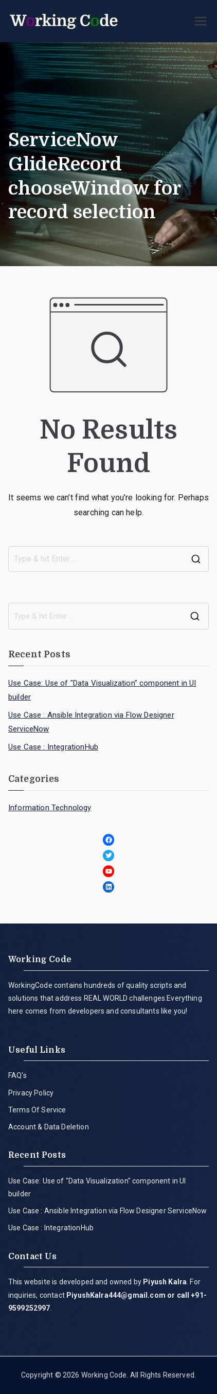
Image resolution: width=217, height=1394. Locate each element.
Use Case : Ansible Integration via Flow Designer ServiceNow (91, 722)
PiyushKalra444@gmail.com (116, 1295)
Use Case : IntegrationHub (53, 747)
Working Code (104, 1375)
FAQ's (17, 1075)
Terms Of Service (37, 1110)
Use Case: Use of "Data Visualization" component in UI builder (102, 690)
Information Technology (50, 807)
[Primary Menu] (200, 21)
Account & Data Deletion (48, 1127)
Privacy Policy (30, 1093)
